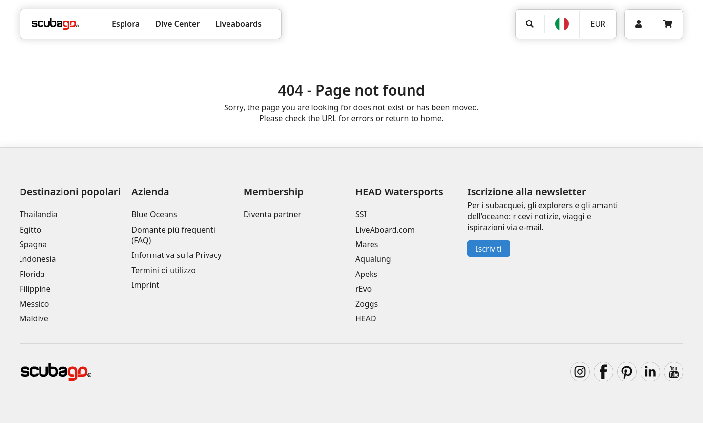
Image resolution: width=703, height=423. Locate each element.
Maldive (34, 318)
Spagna (33, 244)
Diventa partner (272, 214)
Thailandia (39, 214)
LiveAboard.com (384, 229)
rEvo (363, 288)
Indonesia (38, 259)
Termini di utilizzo (163, 270)
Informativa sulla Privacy (176, 255)
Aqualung (373, 259)
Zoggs (366, 303)
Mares (366, 244)
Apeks (366, 274)
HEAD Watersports (399, 191)
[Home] (55, 24)
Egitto (30, 229)
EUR (597, 24)
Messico (34, 303)
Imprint (145, 284)
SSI (361, 214)
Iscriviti (489, 248)
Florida (32, 274)
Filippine (35, 288)
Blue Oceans (154, 214)
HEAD (365, 318)
